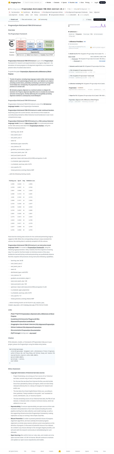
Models (48, 2)
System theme (13, 451)
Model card (13, 19)
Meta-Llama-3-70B (31, 123)
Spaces (64, 2)
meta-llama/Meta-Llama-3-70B (98, 56)
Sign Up (102, 2)
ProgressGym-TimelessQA (36, 247)
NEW (85, 41)
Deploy (89, 19)
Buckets (73, 2)
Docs (81, 2)
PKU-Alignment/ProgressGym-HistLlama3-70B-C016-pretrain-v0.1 (92, 58)
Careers (51, 451)
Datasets (56, 2)
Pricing (87, 2)
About (42, 451)
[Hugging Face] (60, 451)
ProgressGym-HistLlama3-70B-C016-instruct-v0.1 (43, 9)
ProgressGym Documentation (31, 330)
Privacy (33, 451)
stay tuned (33, 333)
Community (42, 19)
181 (89, 9)
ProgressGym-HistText (37, 125)
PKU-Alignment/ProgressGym (45, 324)
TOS (25, 451)
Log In (96, 2)
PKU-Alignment (15, 9)
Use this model (99, 19)
